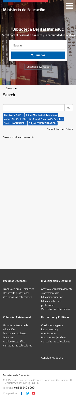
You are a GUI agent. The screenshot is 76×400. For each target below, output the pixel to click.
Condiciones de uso (52, 358)
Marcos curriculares (14, 334)
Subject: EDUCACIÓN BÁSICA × (42, 123)
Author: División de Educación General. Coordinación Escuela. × (33, 119)
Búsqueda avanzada (38, 67)
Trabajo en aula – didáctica (18, 289)
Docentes (8, 338)
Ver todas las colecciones (17, 297)
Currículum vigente (52, 325)
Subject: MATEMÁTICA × (15, 123)
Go (68, 108)
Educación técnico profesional (51, 303)
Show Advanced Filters (60, 129)
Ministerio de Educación (24, 10)
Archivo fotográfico (14, 342)
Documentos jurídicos (53, 338)
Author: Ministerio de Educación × (41, 115)
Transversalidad (50, 293)
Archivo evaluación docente (57, 289)
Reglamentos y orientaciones (49, 331)
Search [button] (11, 88)
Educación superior (52, 297)
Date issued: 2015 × (13, 115)
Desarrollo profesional (16, 293)
